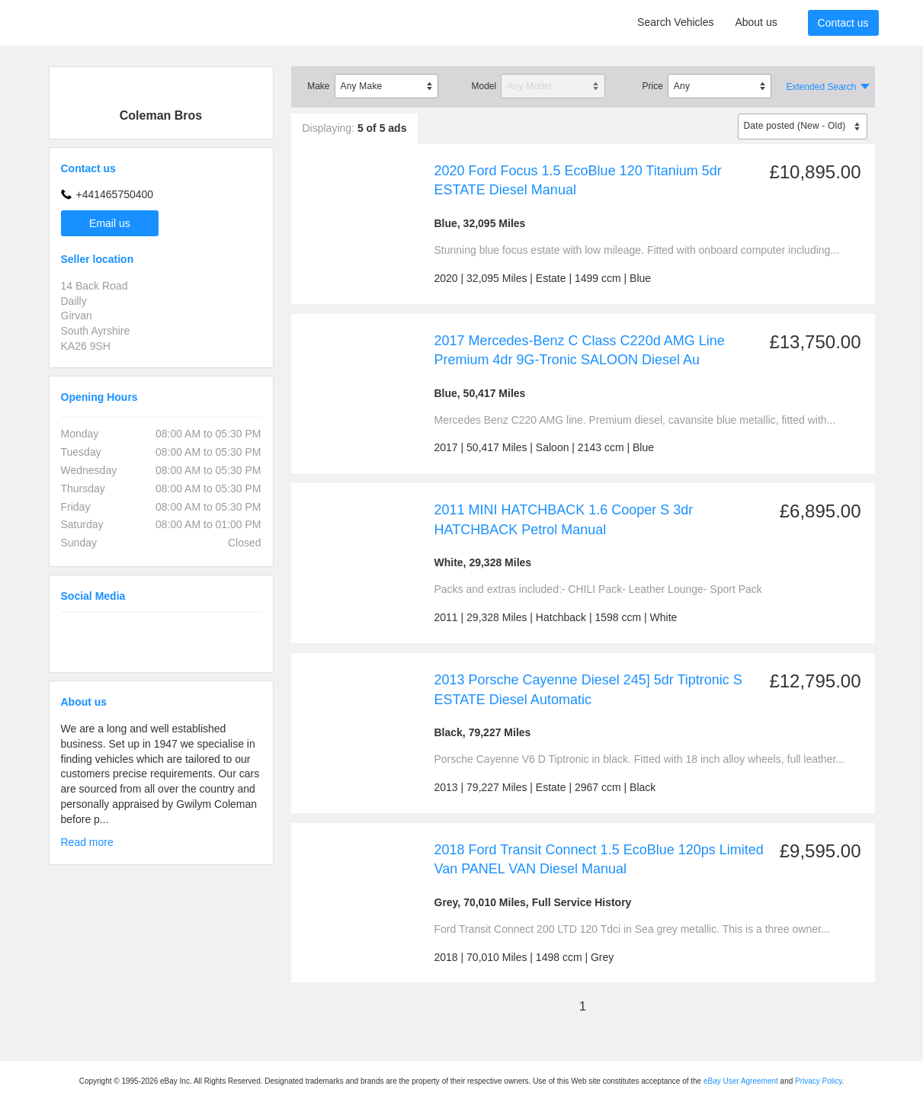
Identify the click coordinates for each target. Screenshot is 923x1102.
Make (318, 86)
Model (483, 86)
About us (756, 22)
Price (652, 86)
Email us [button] (109, 223)
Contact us (843, 23)
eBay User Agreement (740, 1081)
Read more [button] (87, 842)
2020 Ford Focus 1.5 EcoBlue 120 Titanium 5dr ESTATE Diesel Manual (578, 180)
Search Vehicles (675, 22)
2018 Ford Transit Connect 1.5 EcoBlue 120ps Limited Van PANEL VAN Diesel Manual (599, 859)
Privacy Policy (818, 1081)
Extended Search (821, 87)
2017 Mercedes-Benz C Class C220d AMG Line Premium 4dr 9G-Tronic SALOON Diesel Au (579, 350)
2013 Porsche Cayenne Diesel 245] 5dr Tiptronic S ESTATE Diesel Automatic (588, 689)
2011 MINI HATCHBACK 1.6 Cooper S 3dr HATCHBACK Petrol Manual (564, 519)
